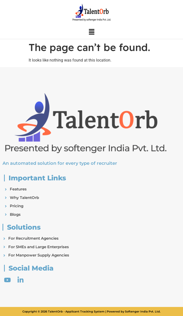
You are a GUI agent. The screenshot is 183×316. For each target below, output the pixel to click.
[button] (91, 32)
